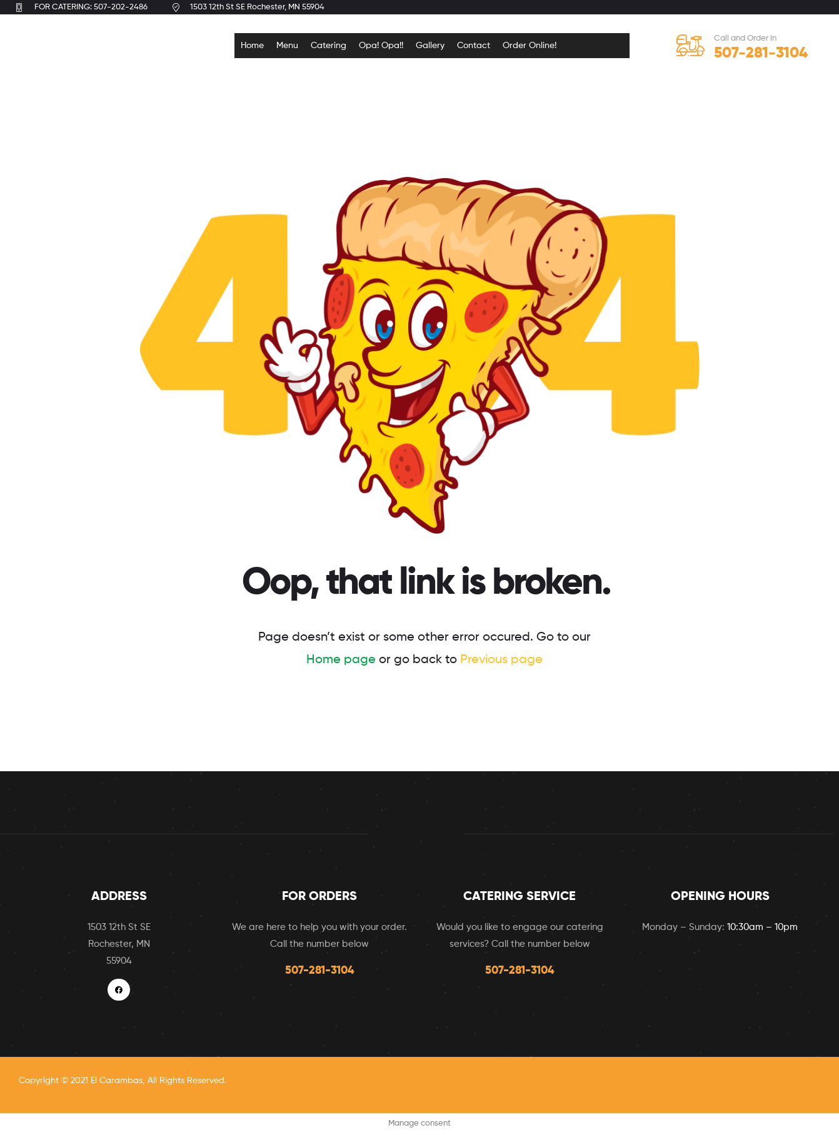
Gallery (430, 45)
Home (252, 45)
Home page (341, 660)
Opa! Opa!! (381, 45)
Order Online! (529, 45)
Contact (473, 45)
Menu (287, 45)
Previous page (501, 660)
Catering (328, 45)
